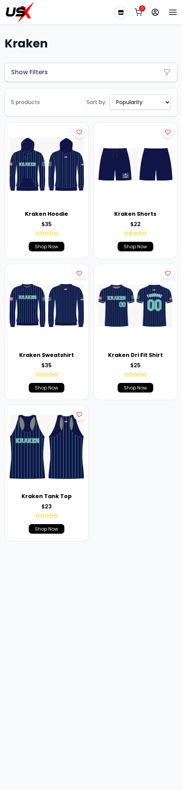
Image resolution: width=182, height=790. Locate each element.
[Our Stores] (121, 12)
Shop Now (46, 246)
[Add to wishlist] (79, 132)
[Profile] (155, 12)
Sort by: (97, 102)
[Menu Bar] (172, 12)
